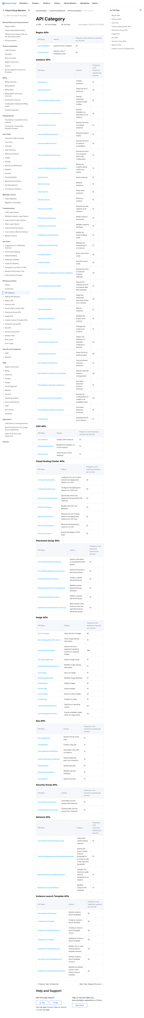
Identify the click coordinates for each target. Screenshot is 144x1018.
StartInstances (43, 177)
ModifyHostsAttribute (45, 446)
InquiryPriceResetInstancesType (49, 155)
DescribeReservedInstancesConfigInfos (52, 373)
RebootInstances (44, 184)
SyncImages (42, 673)
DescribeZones (43, 52)
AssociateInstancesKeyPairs (48, 751)
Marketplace (84, 3)
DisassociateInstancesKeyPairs (49, 759)
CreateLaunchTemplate (46, 921)
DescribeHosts (43, 454)
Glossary (6, 442)
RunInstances (42, 82)
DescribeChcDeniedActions (47, 498)
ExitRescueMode (44, 262)
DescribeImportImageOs (46, 650)
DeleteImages (43, 683)
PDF (38, 24)
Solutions (47, 3)
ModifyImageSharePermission (48, 666)
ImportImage (42, 688)
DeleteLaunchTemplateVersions (49, 949)
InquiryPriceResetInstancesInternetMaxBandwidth (56, 856)
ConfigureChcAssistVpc (46, 480)
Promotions (24, 3)
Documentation (41, 11)
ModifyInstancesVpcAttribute (48, 888)
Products (36, 3)
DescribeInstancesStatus (47, 354)
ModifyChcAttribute (45, 507)
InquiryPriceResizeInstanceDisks (49, 286)
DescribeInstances (44, 90)
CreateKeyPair (43, 745)
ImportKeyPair (43, 779)
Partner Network (71, 3)
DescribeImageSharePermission (49, 640)
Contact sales (52, 1007)
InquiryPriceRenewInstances (48, 134)
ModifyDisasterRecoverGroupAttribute (51, 588)
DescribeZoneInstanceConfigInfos (50, 398)
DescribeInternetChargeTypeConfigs (51, 841)
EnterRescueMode (44, 255)
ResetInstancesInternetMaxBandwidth (51, 875)
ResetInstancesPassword (47, 218)
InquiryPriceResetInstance (47, 143)
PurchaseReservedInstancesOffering (51, 410)
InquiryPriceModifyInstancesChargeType (52, 168)
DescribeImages (43, 633)
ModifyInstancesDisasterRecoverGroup (52, 299)
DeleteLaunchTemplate (46, 940)
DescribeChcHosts (44, 533)
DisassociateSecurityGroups (48, 810)
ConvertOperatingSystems (47, 706)
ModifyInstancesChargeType (48, 235)
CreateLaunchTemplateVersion (49, 930)
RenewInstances (43, 200)
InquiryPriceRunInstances (47, 125)
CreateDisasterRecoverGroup (48, 579)
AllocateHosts (43, 439)
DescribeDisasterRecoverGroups (49, 562)
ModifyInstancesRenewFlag (48, 245)
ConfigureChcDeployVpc (47, 489)
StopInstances (43, 192)
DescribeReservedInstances (48, 363)
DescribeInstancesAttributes (48, 342)
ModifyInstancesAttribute (47, 226)
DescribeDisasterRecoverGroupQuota (51, 571)
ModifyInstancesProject (46, 318)
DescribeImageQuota (45, 659)
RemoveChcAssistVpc (45, 516)
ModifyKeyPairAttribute (46, 772)
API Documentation (75, 11)
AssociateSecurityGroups (47, 802)
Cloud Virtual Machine (57, 11)
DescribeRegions (44, 46)
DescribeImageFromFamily (47, 713)
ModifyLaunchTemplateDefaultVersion (51, 971)
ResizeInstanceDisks (45, 209)
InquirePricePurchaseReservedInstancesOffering (55, 273)
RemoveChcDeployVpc (46, 525)
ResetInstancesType (45, 329)
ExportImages (43, 694)
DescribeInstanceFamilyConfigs (49, 100)
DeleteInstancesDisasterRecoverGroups (52, 608)
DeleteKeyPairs (43, 766)
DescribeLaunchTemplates (47, 913)
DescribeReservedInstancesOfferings (51, 385)
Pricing (57, 3)
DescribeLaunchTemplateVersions (50, 959)
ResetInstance (43, 419)
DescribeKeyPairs (44, 738)
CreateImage (42, 699)
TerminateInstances (45, 309)
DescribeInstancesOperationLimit (50, 113)
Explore (96, 3)
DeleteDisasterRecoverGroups (48, 597)
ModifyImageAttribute (45, 678)
